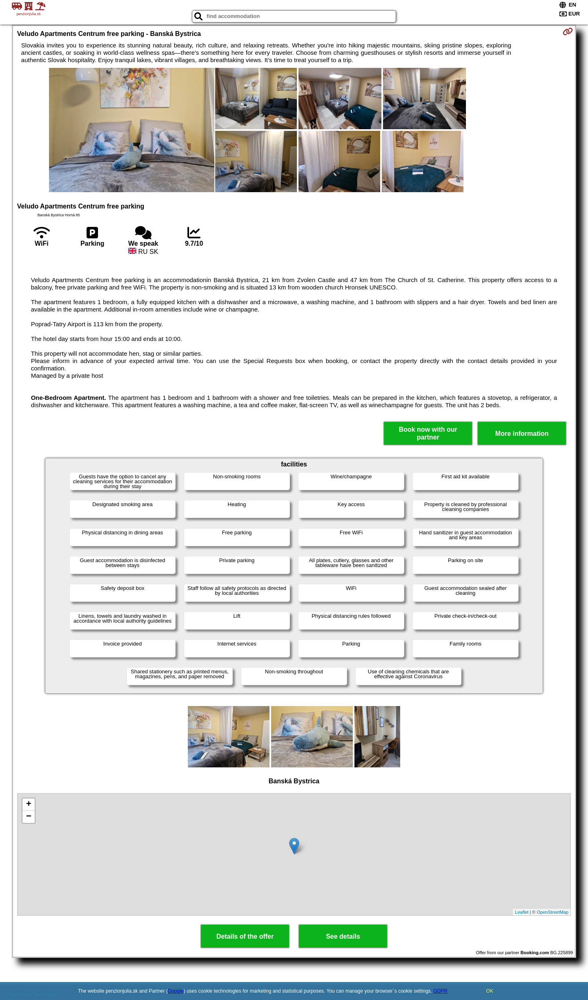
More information (522, 433)
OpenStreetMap (553, 912)
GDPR (440, 991)
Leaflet (521, 912)
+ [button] (28, 804)
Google (176, 991)
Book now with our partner (428, 433)
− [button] (28, 817)
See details (343, 936)
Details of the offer (245, 936)
